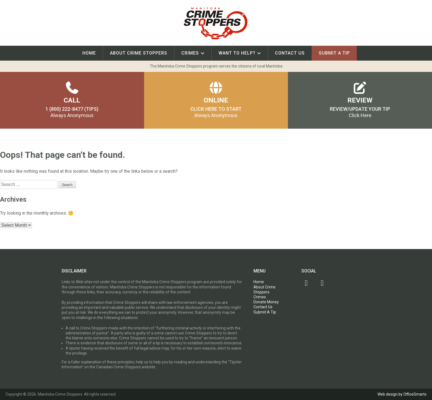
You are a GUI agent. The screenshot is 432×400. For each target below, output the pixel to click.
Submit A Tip (334, 53)
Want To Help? (236, 53)
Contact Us (290, 53)
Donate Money (266, 302)
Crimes (190, 53)
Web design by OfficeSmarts (401, 394)
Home (89, 53)
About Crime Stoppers (138, 53)
